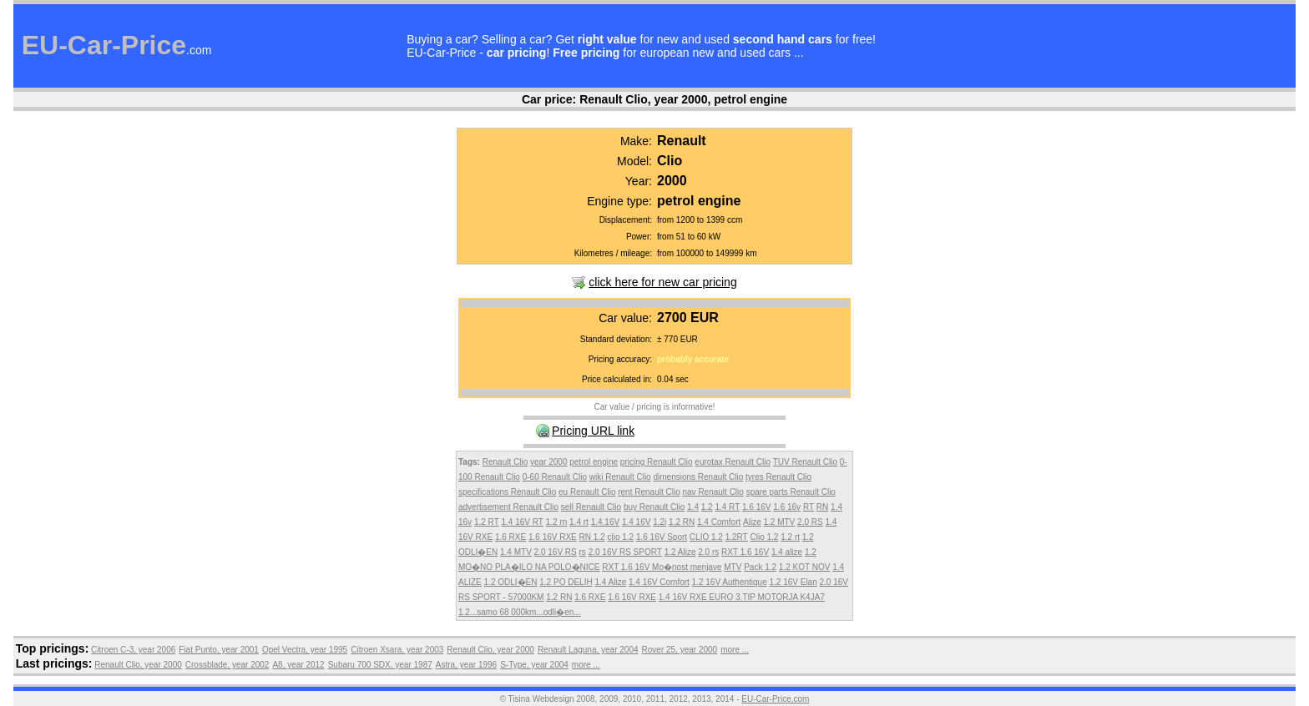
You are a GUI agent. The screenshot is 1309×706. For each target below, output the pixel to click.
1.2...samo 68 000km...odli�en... (519, 612)
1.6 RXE (510, 537)
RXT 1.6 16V (745, 552)
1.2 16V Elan (792, 582)
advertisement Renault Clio (508, 507)
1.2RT (736, 537)
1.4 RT (727, 507)
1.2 (707, 507)
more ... (734, 649)
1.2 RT (486, 522)
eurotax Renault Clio (733, 461)
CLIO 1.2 (706, 537)
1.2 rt (790, 537)
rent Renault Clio (649, 492)
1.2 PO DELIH (565, 582)
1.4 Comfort (718, 522)
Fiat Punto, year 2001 (219, 649)
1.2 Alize (680, 552)
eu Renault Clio (586, 492)
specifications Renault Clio (507, 492)
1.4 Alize (610, 582)
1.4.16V (605, 522)
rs (582, 552)
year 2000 (548, 461)
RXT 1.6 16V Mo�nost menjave (661, 567)
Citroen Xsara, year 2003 (397, 649)
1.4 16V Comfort (659, 582)
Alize (752, 522)
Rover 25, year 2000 (680, 649)
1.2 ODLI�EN (511, 582)
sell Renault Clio (591, 507)
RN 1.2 (592, 537)
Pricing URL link (593, 430)
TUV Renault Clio (805, 461)
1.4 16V (636, 522)
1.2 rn (557, 522)
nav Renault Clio (712, 492)
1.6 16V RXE (552, 537)
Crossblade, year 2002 (227, 664)
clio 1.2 (620, 537)
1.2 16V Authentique (729, 582)
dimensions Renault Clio (698, 477)
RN (822, 507)
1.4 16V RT (522, 522)
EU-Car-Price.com (775, 698)
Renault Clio (505, 461)
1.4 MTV (516, 552)
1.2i (659, 522)
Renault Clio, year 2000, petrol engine (683, 99)
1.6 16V (756, 507)
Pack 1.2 (760, 567)
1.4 (693, 507)
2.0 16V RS (555, 552)
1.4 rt (579, 522)
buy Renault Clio (654, 507)
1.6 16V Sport (661, 537)
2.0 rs (708, 552)
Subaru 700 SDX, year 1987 (380, 664)
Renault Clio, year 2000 (490, 649)
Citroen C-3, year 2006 (133, 649)
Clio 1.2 (765, 537)
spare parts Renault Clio (791, 492)
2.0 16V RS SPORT (625, 552)
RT (808, 507)
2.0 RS (810, 522)
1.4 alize (786, 552)
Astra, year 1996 (466, 664)
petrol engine (593, 461)
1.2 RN (682, 522)
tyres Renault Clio (778, 477)
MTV (732, 567)
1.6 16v (787, 507)
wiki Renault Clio (620, 477)
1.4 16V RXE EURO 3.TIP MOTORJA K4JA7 (742, 597)
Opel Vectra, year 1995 (304, 649)
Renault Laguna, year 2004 (588, 649)
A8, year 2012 (298, 664)
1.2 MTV (780, 522)
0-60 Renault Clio (555, 477)
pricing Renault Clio (656, 461)
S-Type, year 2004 (534, 664)
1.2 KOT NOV (805, 567)
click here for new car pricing (662, 282)
